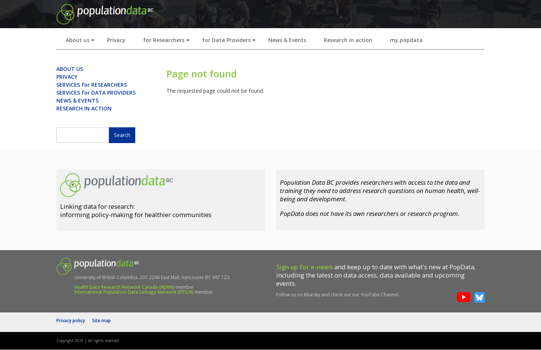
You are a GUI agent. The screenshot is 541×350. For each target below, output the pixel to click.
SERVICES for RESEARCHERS (91, 84)
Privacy (116, 40)
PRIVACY (66, 76)
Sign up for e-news (304, 266)
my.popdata (406, 40)
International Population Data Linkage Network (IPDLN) (133, 292)
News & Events (287, 40)
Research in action (348, 40)
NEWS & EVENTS (77, 100)
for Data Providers (230, 42)
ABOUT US (69, 68)
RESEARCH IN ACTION (84, 108)
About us (82, 42)
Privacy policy (70, 320)
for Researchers (168, 42)
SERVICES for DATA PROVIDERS (96, 92)
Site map (101, 320)
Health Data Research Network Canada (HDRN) (124, 287)
